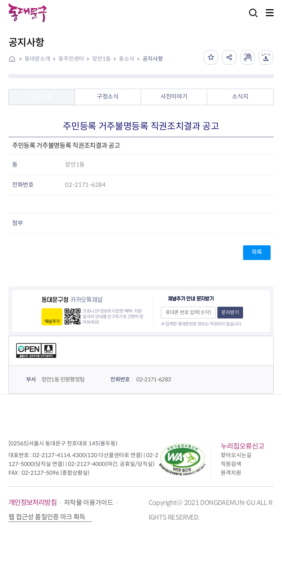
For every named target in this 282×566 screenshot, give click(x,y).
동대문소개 (37, 58)
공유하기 (229, 57)
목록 (257, 252)
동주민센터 (71, 58)
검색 (251, 18)
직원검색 (231, 463)
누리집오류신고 (242, 446)
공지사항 (152, 58)
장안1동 (101, 58)
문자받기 (230, 312)
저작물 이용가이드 (88, 503)
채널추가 (51, 321)
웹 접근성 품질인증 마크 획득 (47, 517)
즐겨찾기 (210, 57)
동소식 (126, 58)
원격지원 (231, 472)
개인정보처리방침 (32, 502)
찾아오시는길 (236, 455)
